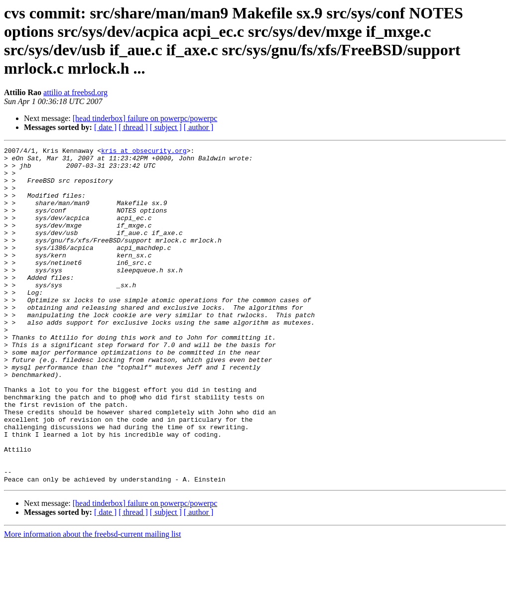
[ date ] (105, 127)
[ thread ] (133, 127)
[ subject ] (166, 127)
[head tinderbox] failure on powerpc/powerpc (145, 118)
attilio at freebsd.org (75, 92)
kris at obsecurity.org (144, 151)
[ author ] (199, 127)
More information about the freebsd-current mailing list (92, 601)
